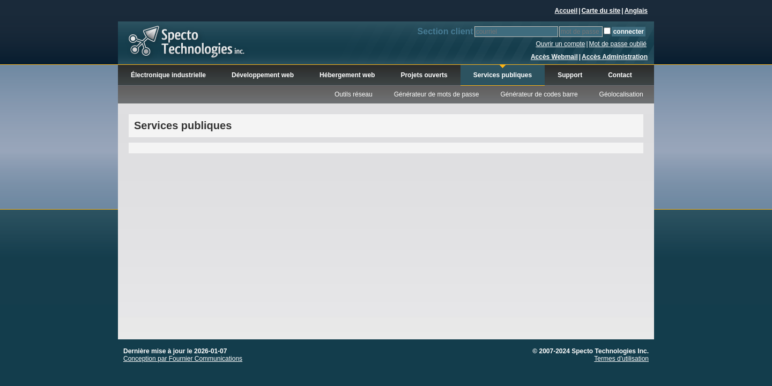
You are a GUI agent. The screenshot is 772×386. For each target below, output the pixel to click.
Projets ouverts (423, 75)
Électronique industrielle (168, 75)
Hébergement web (347, 75)
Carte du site (601, 10)
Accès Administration (615, 57)
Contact (620, 75)
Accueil (566, 10)
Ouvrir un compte (560, 44)
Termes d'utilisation (621, 358)
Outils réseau (354, 94)
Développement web (263, 75)
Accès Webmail (554, 57)
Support (570, 75)
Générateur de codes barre (538, 94)
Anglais (636, 10)
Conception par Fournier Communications (182, 358)
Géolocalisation (621, 94)
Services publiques (502, 75)
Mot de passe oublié (618, 44)
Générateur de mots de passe (436, 94)
